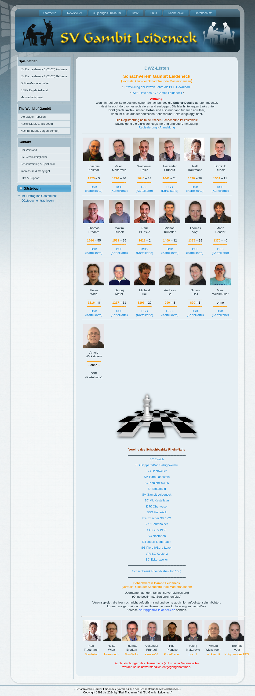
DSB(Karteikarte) (93, 189)
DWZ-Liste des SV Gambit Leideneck (156, 93)
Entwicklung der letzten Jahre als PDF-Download (157, 87)
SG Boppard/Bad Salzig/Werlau (156, 465)
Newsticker (74, 13)
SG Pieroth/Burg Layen (156, 547)
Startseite (49, 13)
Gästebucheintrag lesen (38, 200)
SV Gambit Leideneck (156, 494)
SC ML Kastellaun (157, 500)
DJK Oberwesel (156, 506)
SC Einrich (156, 459)
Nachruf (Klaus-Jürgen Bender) (40, 130)
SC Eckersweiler (157, 559)
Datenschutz (203, 13)
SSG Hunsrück (157, 512)
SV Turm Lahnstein (157, 477)
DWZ (135, 13)
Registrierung (148, 127)
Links (153, 13)
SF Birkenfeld (157, 488)
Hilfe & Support (30, 178)
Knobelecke (176, 13)
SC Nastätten (157, 536)
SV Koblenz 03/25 (157, 483)
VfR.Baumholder (157, 524)
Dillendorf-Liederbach (156, 541)
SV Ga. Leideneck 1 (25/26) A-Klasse (44, 69)
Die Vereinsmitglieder (34, 157)
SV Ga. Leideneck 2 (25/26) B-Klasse (44, 76)
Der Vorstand (29, 150)
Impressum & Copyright (35, 171)
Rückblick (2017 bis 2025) (37, 123)
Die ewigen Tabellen (33, 116)
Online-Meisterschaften (35, 83)
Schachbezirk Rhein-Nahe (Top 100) (156, 571)
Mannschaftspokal (32, 97)
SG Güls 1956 (156, 530)
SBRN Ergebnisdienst (34, 90)
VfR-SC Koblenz (157, 553)
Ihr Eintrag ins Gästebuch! (39, 196)
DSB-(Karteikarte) (144, 251)
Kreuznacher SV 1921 (156, 518)
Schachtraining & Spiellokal (38, 164)
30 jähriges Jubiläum (107, 13)
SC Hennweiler (157, 471)
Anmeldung (167, 127)
